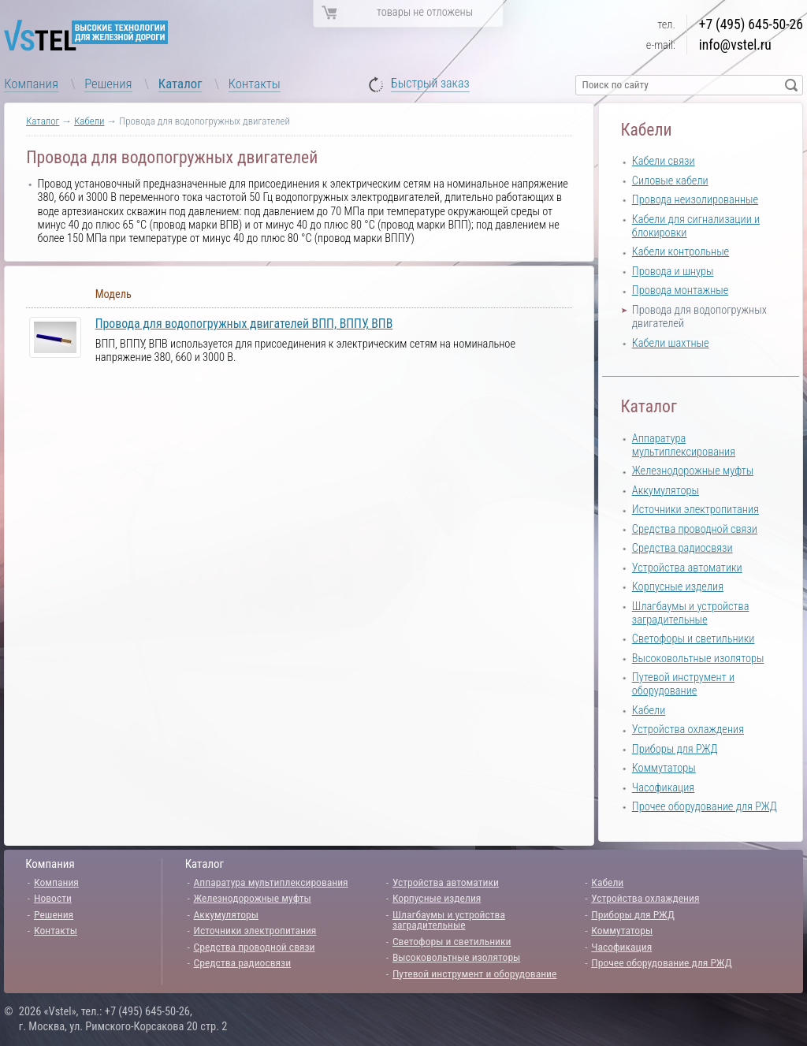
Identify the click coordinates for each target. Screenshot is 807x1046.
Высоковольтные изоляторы (698, 658)
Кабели (89, 121)
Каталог (180, 83)
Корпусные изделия (677, 587)
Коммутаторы (664, 768)
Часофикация (663, 788)
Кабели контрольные (680, 252)
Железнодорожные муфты (692, 471)
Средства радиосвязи (682, 548)
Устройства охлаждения (688, 729)
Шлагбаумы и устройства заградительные (690, 613)
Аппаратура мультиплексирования (683, 445)
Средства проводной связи (694, 529)
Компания (31, 83)
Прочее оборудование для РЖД (704, 806)
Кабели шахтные (670, 343)
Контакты (255, 83)
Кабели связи (663, 161)
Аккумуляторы (665, 490)
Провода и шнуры (673, 271)
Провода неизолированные (695, 200)
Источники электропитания (695, 509)
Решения (108, 83)
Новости (53, 898)
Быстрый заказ (430, 84)
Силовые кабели (670, 181)
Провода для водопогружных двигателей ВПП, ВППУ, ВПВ (244, 323)
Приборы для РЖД (675, 749)
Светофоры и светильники (693, 639)
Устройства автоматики (687, 568)
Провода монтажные (680, 290)
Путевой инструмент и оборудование (683, 684)
